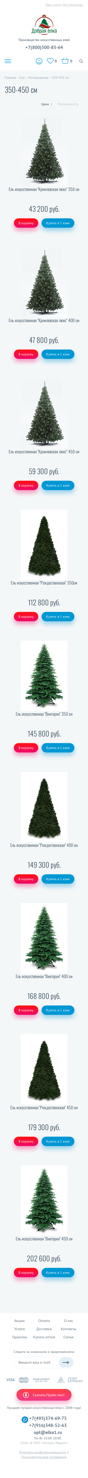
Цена (46, 104)
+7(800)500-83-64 (44, 47)
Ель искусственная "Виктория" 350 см (44, 714)
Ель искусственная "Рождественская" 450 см (44, 1107)
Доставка (44, 1328)
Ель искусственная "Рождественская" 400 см (44, 845)
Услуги (19, 1328)
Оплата (44, 1320)
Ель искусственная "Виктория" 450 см (44, 1239)
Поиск (81, 61)
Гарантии (19, 1337)
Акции (19, 1320)
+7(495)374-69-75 (48, 1418)
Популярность (68, 104)
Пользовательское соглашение (44, 1457)
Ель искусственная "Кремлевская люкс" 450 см (44, 451)
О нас (68, 1320)
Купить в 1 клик (58, 223)
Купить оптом (44, 1337)
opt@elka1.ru (48, 1432)
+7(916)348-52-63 (48, 1425)
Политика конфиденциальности (42, 1452)
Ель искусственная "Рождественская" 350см (44, 583)
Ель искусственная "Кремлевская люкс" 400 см (44, 320)
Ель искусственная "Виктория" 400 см (44, 976)
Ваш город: (64, 5)
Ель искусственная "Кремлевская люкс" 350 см (44, 189)
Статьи (68, 1337)
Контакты (68, 1328)
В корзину (26, 223)
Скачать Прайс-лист (43, 1394)
